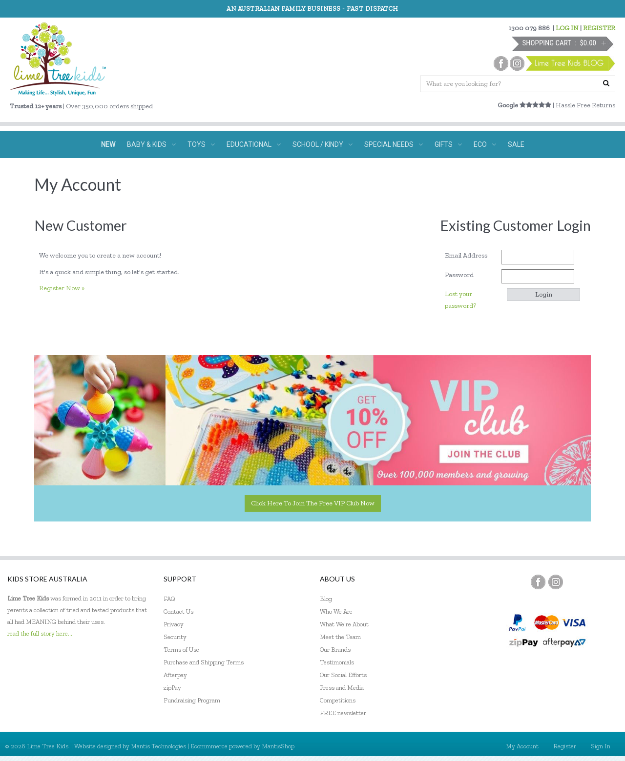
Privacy (174, 624)
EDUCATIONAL (254, 144)
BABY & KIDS (151, 144)
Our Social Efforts (343, 675)
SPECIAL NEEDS (393, 144)
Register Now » (61, 288)
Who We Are (336, 611)
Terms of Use (181, 649)
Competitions (337, 700)
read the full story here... (39, 633)
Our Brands (335, 649)
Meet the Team (340, 637)
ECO (485, 144)
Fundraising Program (192, 700)
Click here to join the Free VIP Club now (313, 503)
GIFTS (448, 144)
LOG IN (567, 28)
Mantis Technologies (158, 746)
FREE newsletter (343, 713)
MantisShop (278, 746)
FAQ (169, 598)
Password (462, 275)
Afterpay (175, 675)
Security (175, 637)
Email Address (469, 255)
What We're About (344, 624)
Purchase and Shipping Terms (204, 662)
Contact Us (178, 611)
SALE (516, 144)
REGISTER (599, 28)
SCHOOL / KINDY (322, 144)
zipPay (172, 687)
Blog (326, 598)
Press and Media (342, 687)
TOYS (201, 144)
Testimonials (337, 662)
